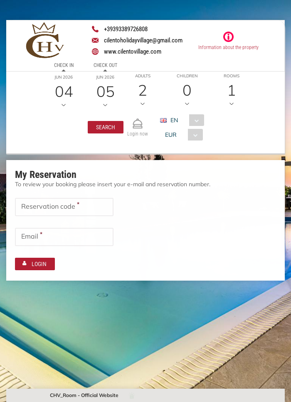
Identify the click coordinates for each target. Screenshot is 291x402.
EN (174, 120)
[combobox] (185, 120)
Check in (64, 65)
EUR (170, 134)
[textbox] (64, 207)
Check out (105, 65)
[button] (105, 127)
